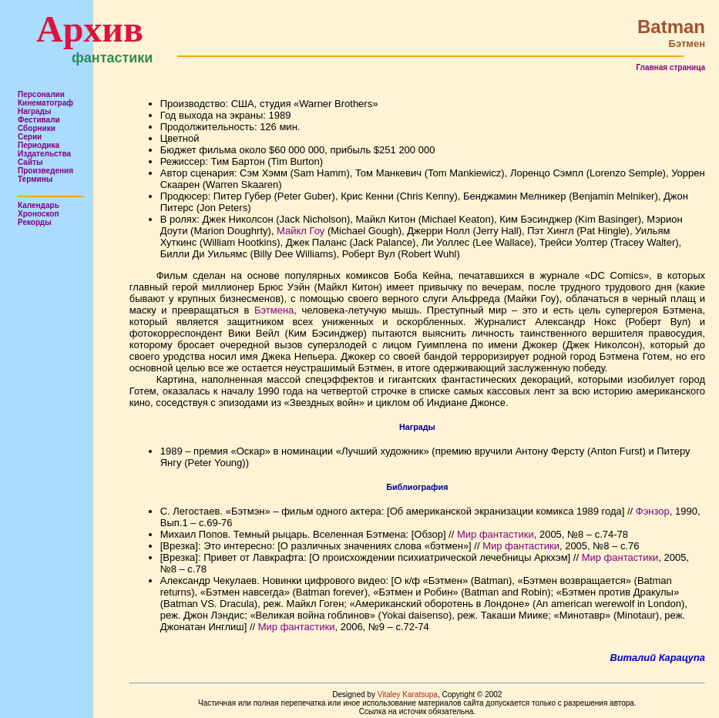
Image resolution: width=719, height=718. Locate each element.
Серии (30, 137)
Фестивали (39, 120)
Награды (35, 111)
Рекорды (35, 222)
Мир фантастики (495, 534)
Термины (35, 179)
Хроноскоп (38, 214)
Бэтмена (274, 310)
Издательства (44, 153)
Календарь (38, 205)
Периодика (38, 145)
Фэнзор (653, 511)
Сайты (30, 162)
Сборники (36, 128)
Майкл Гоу (300, 231)
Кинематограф (45, 103)
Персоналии (41, 94)
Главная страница (670, 67)
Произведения (45, 170)
